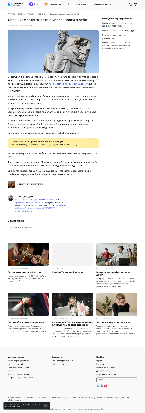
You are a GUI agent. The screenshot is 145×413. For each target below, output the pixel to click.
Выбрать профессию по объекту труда (118, 30)
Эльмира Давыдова (15, 25)
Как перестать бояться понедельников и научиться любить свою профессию (72, 323)
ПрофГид (11, 14)
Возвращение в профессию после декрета (113, 273)
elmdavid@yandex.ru (23, 211)
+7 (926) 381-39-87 (50, 208)
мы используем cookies (12, 407)
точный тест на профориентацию (66, 84)
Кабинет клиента (59, 364)
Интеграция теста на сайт (106, 374)
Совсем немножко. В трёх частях (24, 272)
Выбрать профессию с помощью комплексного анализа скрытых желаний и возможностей (116, 45)
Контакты (100, 364)
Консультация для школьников (20, 374)
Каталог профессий (15, 364)
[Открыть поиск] (130, 4)
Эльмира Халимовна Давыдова (68, 272)
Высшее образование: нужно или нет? (27, 322)
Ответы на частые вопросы (19, 368)
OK (45, 406)
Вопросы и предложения (106, 368)
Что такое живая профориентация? (114, 322)
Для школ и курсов (103, 371)
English (99, 361)
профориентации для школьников (30, 202)
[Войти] (135, 4)
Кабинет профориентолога (62, 361)
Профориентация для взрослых (20, 378)
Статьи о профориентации (36, 14)
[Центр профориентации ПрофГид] (15, 4)
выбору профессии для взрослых (42, 200)
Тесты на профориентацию (18, 361)
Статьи (20, 14)
